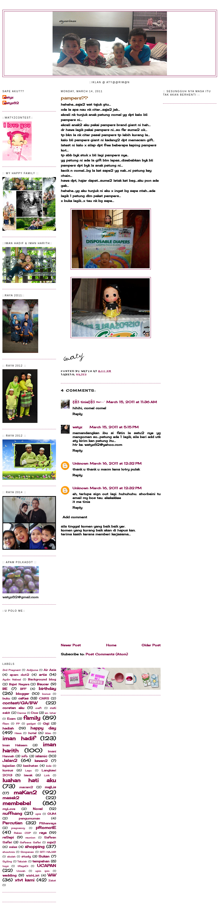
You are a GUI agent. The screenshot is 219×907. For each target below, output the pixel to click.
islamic (41, 756)
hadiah (8, 728)
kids (48, 765)
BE (4, 689)
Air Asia (50, 670)
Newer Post (71, 645)
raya (42, 833)
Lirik (47, 775)
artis (43, 675)
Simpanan (27, 852)
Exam (11, 718)
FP (18, 723)
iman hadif (18, 738)
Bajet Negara (19, 684)
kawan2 (41, 761)
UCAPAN (46, 865)
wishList (32, 875)
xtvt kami (25, 880)
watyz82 (11, 103)
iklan (48, 733)
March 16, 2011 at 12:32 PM (116, 463)
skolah (11, 856)
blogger (22, 694)
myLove (8, 809)
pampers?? (74, 97)
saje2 (51, 842)
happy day (43, 728)
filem (5, 723)
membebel (16, 803)
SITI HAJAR (48, 852)
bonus (46, 694)
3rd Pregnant (11, 670)
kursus (7, 770)
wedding (9, 875)
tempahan (40, 861)
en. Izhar (50, 713)
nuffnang (12, 813)
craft (38, 708)
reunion (30, 837)
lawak (28, 775)
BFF (23, 689)
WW (52, 875)
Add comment (75, 517)
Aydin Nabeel (11, 679)
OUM (51, 814)
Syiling (7, 861)
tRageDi (23, 866)
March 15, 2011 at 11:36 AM (131, 402)
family (31, 718)
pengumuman (29, 818)
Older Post (151, 645)
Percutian (12, 823)
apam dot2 (19, 675)
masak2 (10, 798)
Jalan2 (9, 760)
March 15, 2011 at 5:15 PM (114, 427)
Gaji (46, 723)
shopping (35, 846)
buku (6, 698)
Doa (34, 713)
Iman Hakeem (14, 745)
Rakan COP (22, 833)
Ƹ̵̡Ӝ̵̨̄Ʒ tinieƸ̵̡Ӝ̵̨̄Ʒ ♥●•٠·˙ (89, 402)
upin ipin (42, 871)
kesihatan (30, 765)
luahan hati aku (29, 780)
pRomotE (46, 827)
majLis (50, 787)
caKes (23, 698)
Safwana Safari (30, 842)
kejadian (8, 765)
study (26, 856)
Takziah (22, 861)
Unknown (80, 463)
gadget (31, 723)
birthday (47, 688)
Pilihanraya (47, 823)
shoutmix (8, 852)
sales (13, 847)
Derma (21, 713)
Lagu (28, 770)
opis (38, 814)
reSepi (8, 837)
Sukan (43, 856)
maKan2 (25, 792)
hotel (32, 733)
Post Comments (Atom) (107, 654)
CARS (44, 698)
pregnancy (18, 828)
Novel (38, 809)
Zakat (52, 880)
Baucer (43, 684)
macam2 (26, 787)
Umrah (21, 871)
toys (5, 866)
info (24, 756)
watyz (8, 97)
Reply (77, 414)
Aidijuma (32, 670)
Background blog (42, 679)
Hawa (18, 733)
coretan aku (13, 708)
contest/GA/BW (19, 703)
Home (111, 645)
